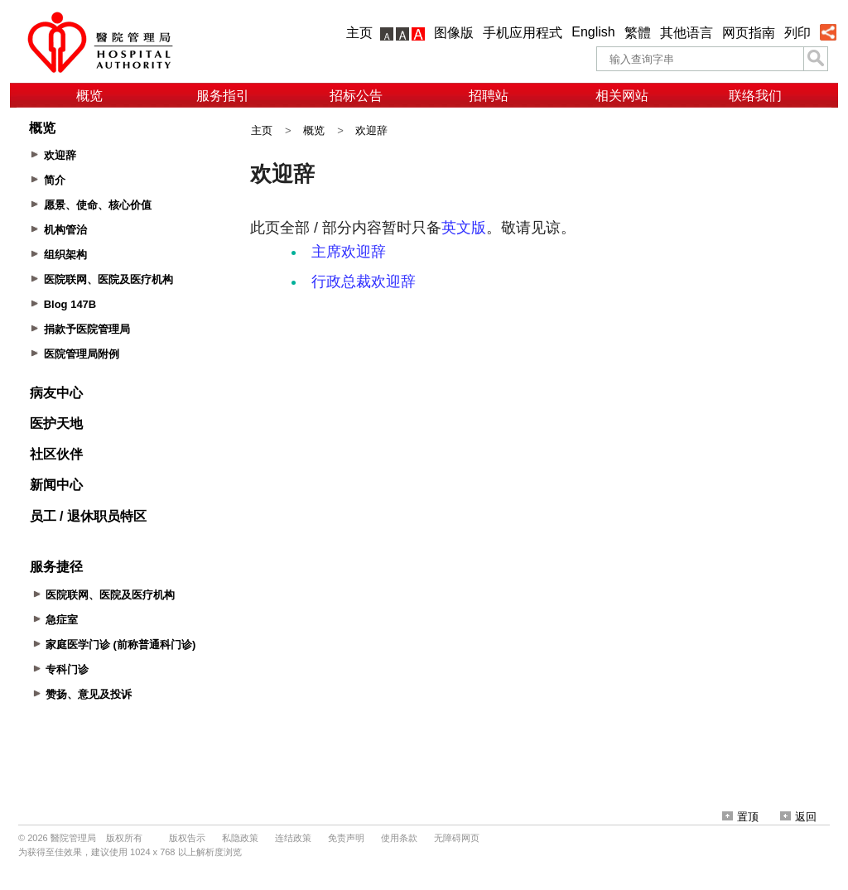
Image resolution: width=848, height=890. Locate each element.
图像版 (454, 33)
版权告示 (187, 838)
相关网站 (621, 96)
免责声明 (346, 838)
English (592, 32)
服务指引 (222, 96)
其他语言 (686, 33)
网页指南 (748, 33)
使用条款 (399, 838)
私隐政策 (240, 838)
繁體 (637, 33)
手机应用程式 (522, 33)
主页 (359, 33)
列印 (797, 33)
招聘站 (488, 96)
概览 (89, 96)
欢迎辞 (371, 130)
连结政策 (293, 838)
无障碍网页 (456, 838)
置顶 (740, 817)
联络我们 (755, 96)
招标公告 (356, 96)
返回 (798, 817)
